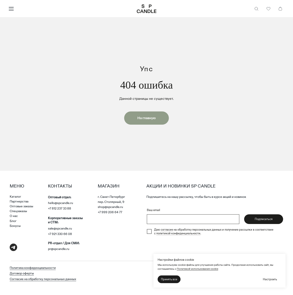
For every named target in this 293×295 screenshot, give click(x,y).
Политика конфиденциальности (33, 268)
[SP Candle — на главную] (146, 8)
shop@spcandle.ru (110, 207)
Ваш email (153, 210)
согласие (167, 229)
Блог (13, 221)
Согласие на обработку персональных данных (43, 279)
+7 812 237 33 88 (59, 208)
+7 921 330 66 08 (60, 234)
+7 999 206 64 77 (110, 212)
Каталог (15, 196)
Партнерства (19, 201)
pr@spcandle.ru (58, 249)
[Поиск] (256, 9)
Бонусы (15, 226)
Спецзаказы (18, 211)
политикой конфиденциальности (178, 233)
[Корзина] (280, 9)
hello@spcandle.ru (60, 203)
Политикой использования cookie (197, 268)
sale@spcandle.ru (60, 228)
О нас (14, 216)
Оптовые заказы (21, 206)
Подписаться (264, 219)
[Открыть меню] (71, 8)
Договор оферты (22, 273)
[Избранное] (268, 9)
